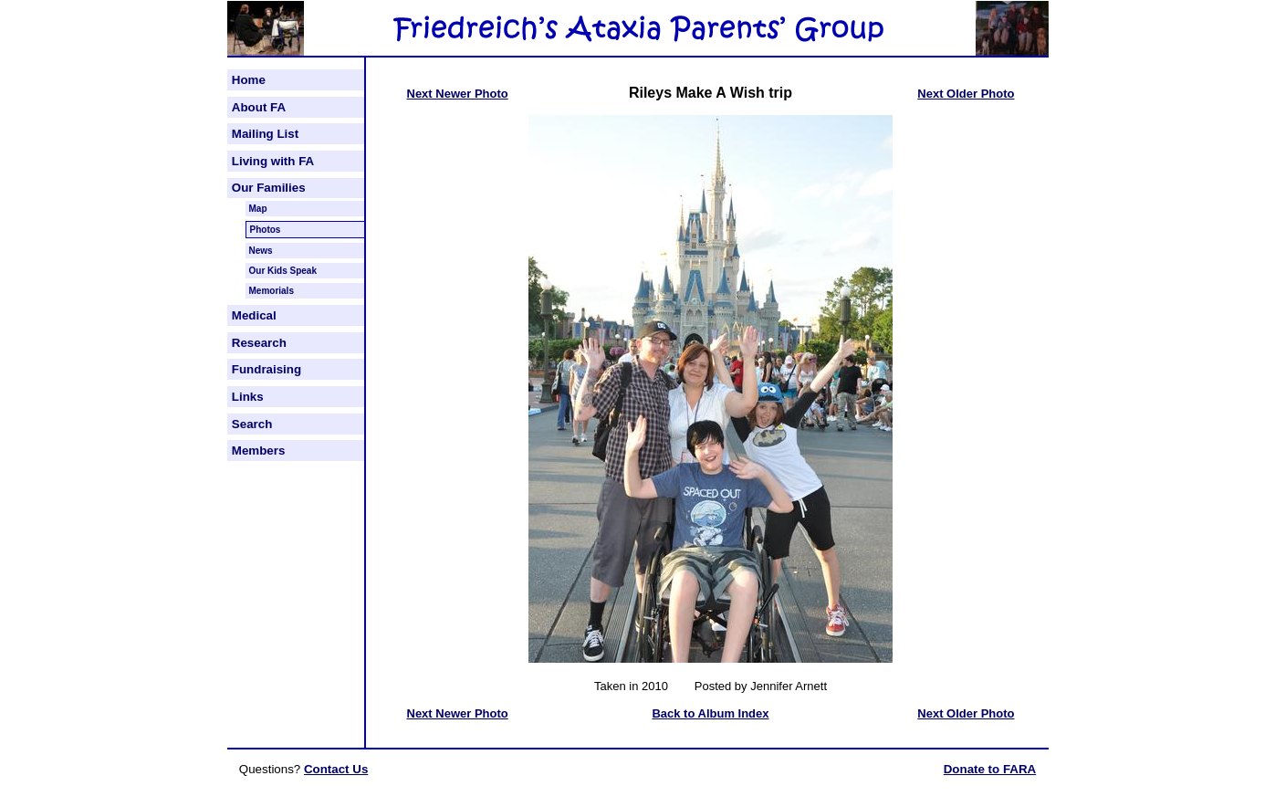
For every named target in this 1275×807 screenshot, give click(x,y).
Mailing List (265, 134)
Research (259, 343)
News (261, 251)
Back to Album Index (710, 713)
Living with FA (273, 161)
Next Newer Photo (457, 93)
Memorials (271, 291)
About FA (259, 107)
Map (258, 209)
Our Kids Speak (283, 271)
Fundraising (266, 369)
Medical (254, 315)
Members (259, 450)
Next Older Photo (965, 93)
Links (248, 397)
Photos (265, 230)
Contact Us (336, 769)
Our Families (269, 187)
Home (249, 80)
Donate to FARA (990, 769)
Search (252, 424)
